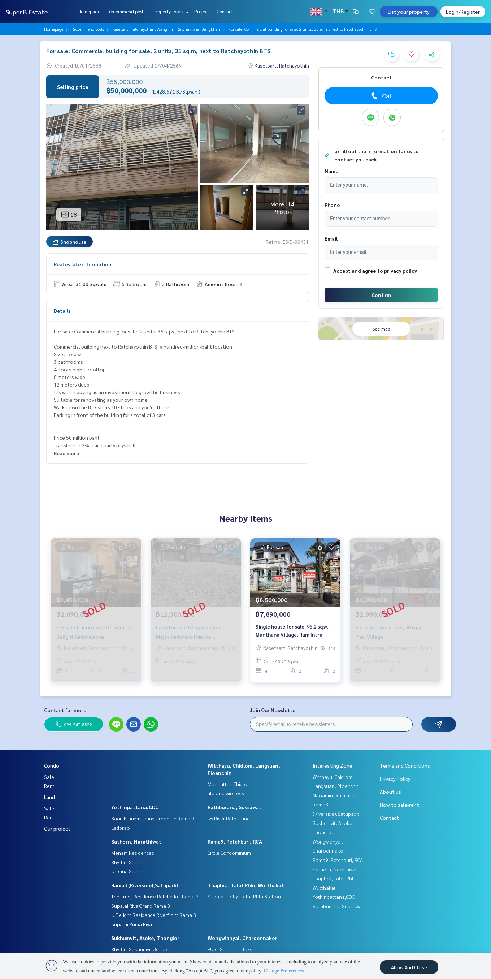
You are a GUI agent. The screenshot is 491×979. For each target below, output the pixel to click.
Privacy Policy (395, 778)
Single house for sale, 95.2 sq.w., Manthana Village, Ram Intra (293, 632)
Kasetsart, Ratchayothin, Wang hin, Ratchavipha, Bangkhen (166, 29)
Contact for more (65, 710)
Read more (66, 453)
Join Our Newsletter (273, 710)
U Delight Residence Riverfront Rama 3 (153, 914)
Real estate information (82, 264)
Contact (225, 11)
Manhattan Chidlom (229, 784)
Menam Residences (132, 852)
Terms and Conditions (405, 765)
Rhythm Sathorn (129, 862)
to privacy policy (397, 270)
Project (201, 11)
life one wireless (226, 793)
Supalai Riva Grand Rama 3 (140, 905)
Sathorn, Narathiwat (136, 841)
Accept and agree (354, 270)
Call (381, 95)
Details (62, 310)
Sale (49, 776)
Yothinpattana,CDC (134, 807)
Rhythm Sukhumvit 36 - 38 (140, 949)
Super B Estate (27, 12)
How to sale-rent (399, 804)
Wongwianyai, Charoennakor (242, 938)
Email (331, 238)
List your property (409, 11)
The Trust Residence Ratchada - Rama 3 (155, 896)
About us (390, 791)
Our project (57, 828)
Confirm (381, 295)
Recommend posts (126, 11)
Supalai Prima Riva (131, 924)
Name (331, 171)
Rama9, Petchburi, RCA (235, 841)
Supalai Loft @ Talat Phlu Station (244, 896)
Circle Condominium (229, 852)
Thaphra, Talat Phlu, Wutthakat (246, 885)
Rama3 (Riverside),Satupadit (145, 885)
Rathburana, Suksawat (234, 807)
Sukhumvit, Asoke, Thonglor (145, 938)
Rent (49, 785)
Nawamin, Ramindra (334, 795)
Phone (332, 205)
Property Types (170, 11)
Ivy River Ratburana (229, 818)
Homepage (89, 11)
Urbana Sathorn (129, 871)
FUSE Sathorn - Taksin (232, 949)
